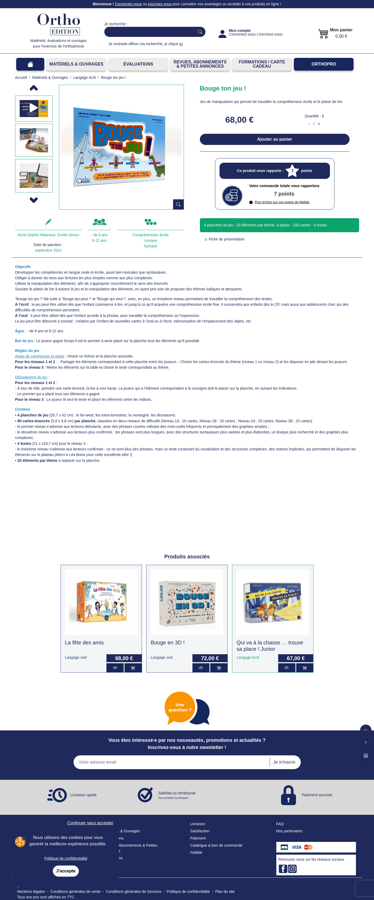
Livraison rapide (83, 795)
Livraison (197, 824)
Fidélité (196, 852)
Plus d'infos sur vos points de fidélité (279, 202)
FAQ (280, 824)
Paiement (198, 838)
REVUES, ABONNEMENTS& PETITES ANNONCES (200, 64)
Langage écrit (248, 657)
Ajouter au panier (274, 139)
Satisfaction (199, 831)
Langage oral (76, 657)
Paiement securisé (317, 795)
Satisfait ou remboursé (177, 795)
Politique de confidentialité (66, 858)
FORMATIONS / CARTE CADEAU (262, 64)
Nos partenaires (289, 831)
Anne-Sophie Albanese (36, 235)
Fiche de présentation (224, 239)
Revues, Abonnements (123, 845)
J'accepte (65, 871)
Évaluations (138, 64)
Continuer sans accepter (90, 823)
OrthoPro (324, 64)
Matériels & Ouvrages (76, 64)
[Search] (148, 32)
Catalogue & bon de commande (216, 845)
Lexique (150, 240)
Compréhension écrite (150, 235)
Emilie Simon (68, 235)
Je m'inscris (284, 762)
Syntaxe (150, 246)
